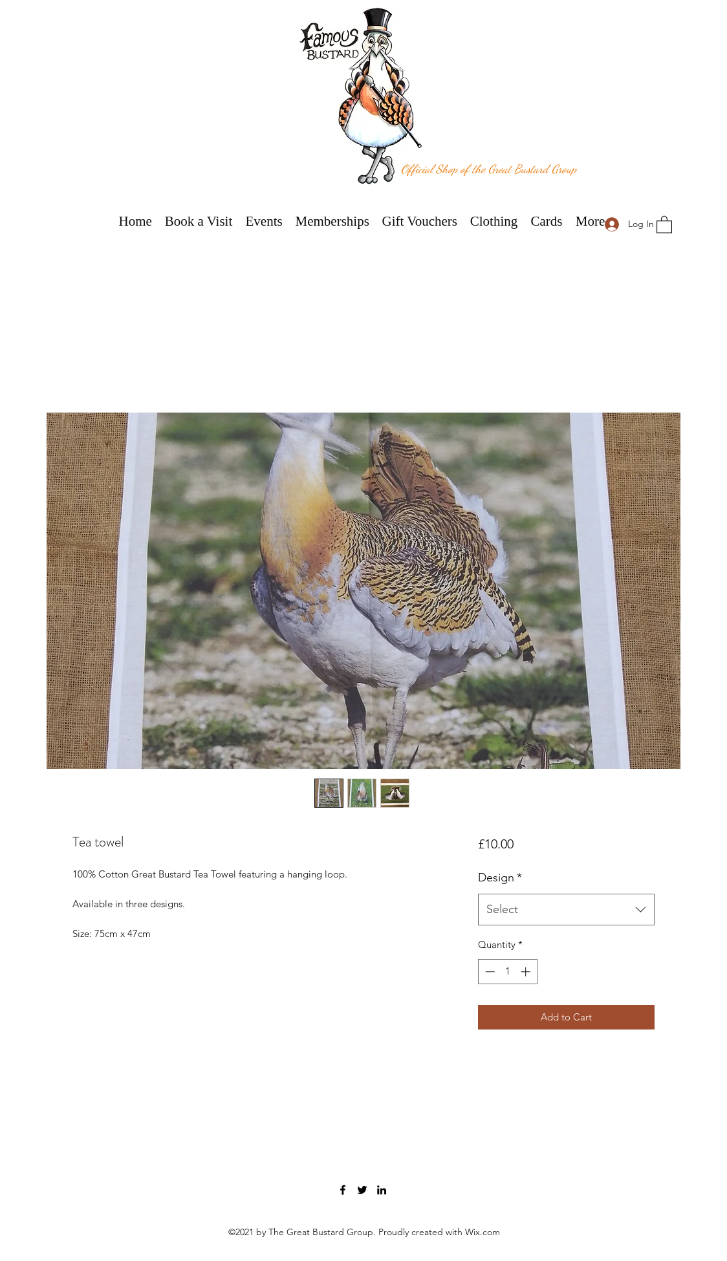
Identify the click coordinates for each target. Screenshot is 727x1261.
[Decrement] (488, 972)
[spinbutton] (507, 972)
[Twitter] (362, 1189)
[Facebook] (342, 1189)
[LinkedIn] (381, 1189)
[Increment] (527, 972)
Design (500, 877)
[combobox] (566, 910)
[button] (664, 224)
